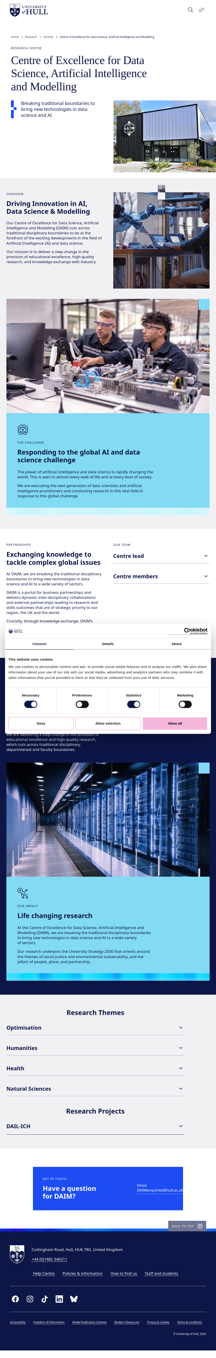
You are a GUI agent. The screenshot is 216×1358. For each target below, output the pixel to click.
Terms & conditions (190, 1331)
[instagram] (31, 1307)
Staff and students (162, 1282)
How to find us (125, 1282)
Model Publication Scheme (90, 1331)
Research (31, 37)
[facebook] (16, 1307)
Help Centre (45, 1282)
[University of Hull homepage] (30, 10)
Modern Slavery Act (128, 1331)
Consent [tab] (39, 644)
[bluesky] (75, 1307)
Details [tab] (108, 644)
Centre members (161, 578)
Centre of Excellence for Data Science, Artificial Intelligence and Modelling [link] (107, 37)
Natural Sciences (95, 1094)
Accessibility (19, 1331)
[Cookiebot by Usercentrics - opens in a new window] (187, 631)
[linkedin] (60, 1307)
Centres (48, 37)
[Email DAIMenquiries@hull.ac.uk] (162, 1195)
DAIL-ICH (95, 1131)
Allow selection (108, 723)
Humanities (95, 1053)
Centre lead (161, 558)
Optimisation (95, 1033)
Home (15, 37)
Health (95, 1073)
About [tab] (177, 644)
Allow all (175, 723)
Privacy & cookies (159, 1331)
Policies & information (84, 1282)
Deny (41, 723)
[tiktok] (45, 1307)
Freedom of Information (50, 1331)
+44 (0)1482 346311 (50, 1267)
